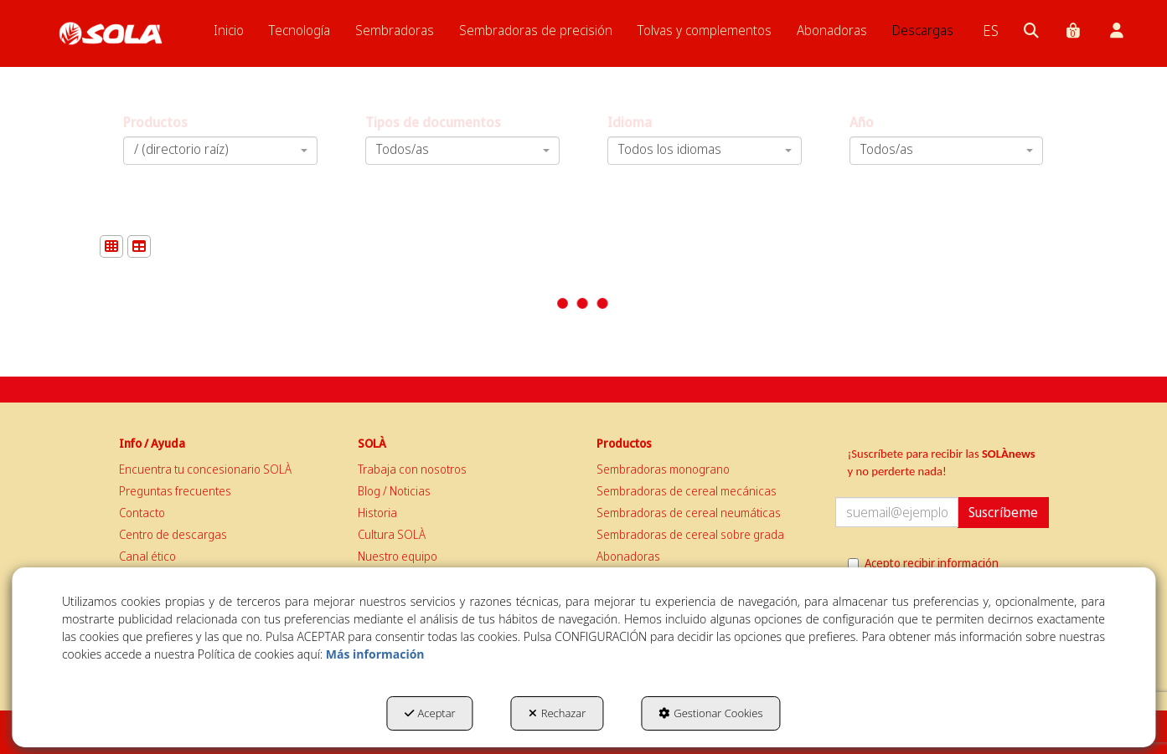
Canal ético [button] (147, 556)
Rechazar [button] (557, 713)
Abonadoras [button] (628, 556)
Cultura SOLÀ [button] (392, 534)
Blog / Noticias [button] (394, 491)
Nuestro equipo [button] (397, 556)
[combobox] (704, 150)
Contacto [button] (142, 513)
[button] (111, 33)
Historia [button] (377, 513)
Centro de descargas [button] (173, 534)
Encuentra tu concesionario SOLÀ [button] (205, 469)
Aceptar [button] (430, 713)
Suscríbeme (1003, 512)
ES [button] (991, 30)
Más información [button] (375, 654)
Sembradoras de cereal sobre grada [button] (690, 534)
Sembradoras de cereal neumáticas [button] (688, 513)
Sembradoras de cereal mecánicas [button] (686, 491)
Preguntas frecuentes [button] (175, 491)
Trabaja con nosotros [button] (412, 469)
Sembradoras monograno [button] (663, 469)
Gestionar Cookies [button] (710, 713)
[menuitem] (228, 30)
